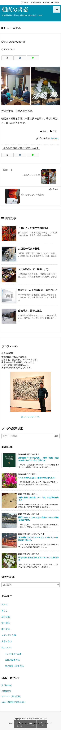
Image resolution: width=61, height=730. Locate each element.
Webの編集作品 (12, 660)
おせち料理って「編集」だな (33, 269)
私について (6, 647)
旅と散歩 (5, 623)
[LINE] (33, 57)
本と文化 (5, 629)
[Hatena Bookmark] (20, 57)
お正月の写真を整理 (28, 248)
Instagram (6, 691)
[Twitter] (7, 57)
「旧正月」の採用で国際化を (33, 228)
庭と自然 (5, 617)
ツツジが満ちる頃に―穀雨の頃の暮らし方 (36, 478)
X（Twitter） (7, 685)
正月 (54, 131)
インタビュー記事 (13, 654)
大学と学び (6, 641)
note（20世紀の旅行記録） (13, 702)
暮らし (18, 28)
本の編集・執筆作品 (14, 666)
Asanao (54, 138)
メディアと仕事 (8, 635)
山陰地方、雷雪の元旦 (30, 310)
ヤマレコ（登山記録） (11, 696)
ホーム (6, 28)
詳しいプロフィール (30, 417)
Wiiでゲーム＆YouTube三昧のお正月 (37, 290)
